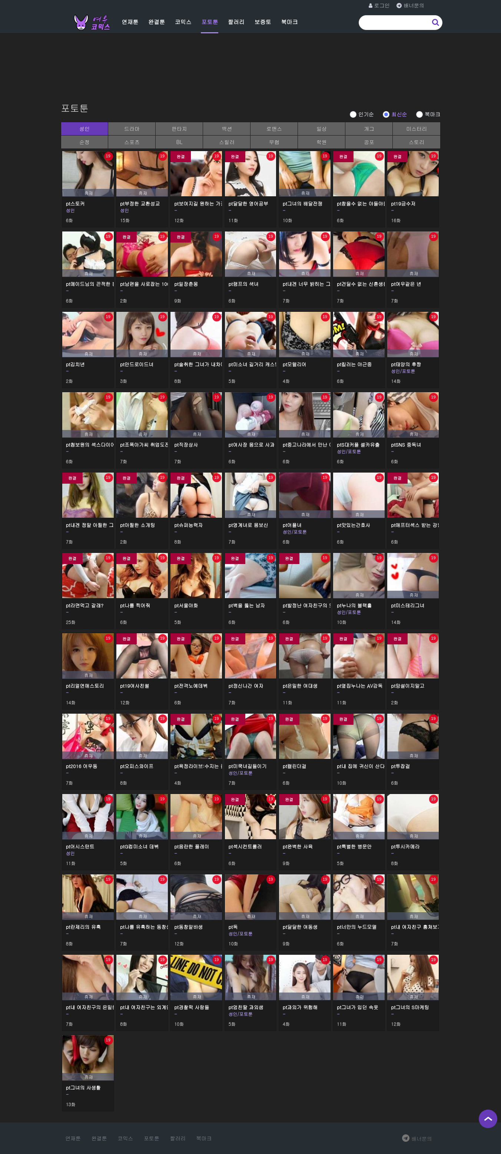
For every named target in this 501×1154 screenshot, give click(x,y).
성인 (84, 128)
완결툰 (156, 22)
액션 (227, 128)
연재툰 (130, 22)
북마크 (289, 22)
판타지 (179, 128)
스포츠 (132, 142)
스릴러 (227, 142)
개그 (369, 128)
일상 (321, 128)
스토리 (416, 142)
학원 (321, 142)
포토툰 (209, 22)
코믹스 (183, 22)
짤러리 (236, 22)
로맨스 (274, 128)
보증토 (263, 22)
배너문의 (417, 1138)
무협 (274, 142)
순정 (84, 142)
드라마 (132, 128)
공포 (369, 142)
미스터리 (416, 128)
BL (179, 142)
